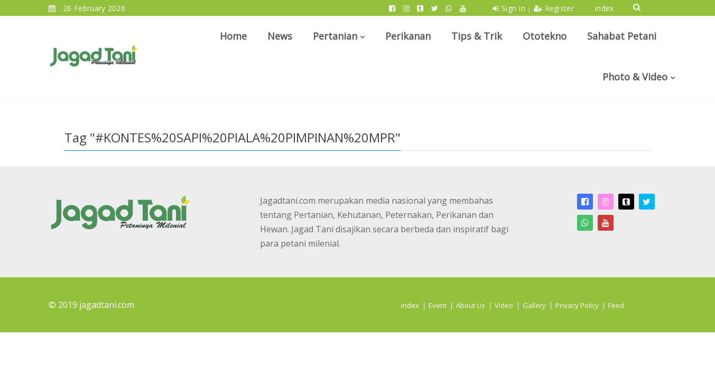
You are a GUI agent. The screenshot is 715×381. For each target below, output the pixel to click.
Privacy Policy (577, 305)
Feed (616, 305)
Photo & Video (634, 76)
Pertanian (335, 36)
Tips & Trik (476, 36)
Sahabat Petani (621, 36)
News (279, 36)
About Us (470, 305)
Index (410, 305)
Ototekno (545, 36)
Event (438, 305)
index (604, 8)
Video (504, 305)
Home (233, 36)
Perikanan (408, 36)
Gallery (534, 305)
